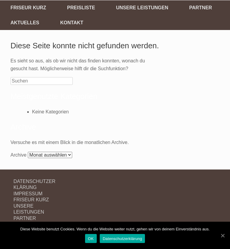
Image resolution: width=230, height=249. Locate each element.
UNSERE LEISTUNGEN (142, 7)
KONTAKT (71, 22)
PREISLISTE (81, 7)
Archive (18, 155)
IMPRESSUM (28, 193)
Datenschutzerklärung (122, 238)
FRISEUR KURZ (28, 7)
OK (91, 238)
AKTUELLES (24, 22)
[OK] (223, 235)
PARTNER (200, 7)
